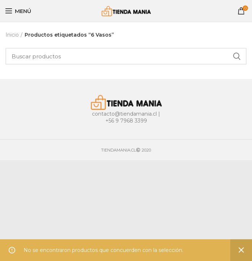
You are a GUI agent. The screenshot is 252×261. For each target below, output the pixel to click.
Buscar (237, 56)
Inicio (12, 35)
